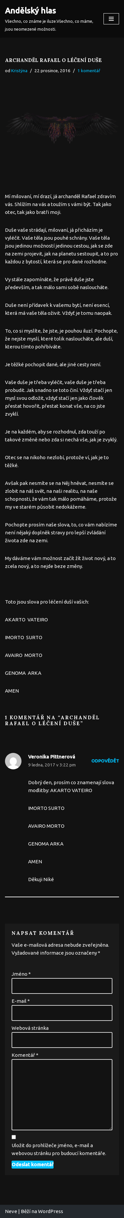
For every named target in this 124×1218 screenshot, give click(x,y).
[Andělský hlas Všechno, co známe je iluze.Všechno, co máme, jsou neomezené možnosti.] (49, 19)
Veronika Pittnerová (51, 756)
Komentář (25, 1055)
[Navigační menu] (111, 18)
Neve (11, 1211)
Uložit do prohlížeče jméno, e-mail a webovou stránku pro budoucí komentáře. (59, 1149)
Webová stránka (30, 1028)
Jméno (21, 974)
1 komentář (88, 70)
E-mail (21, 1001)
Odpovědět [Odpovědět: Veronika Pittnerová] (105, 760)
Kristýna (19, 70)
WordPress (50, 1211)
